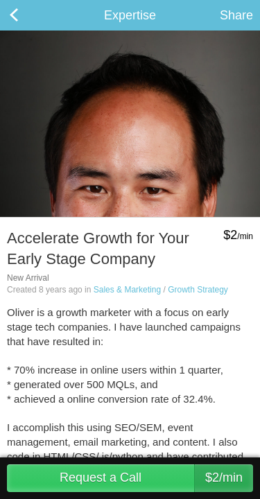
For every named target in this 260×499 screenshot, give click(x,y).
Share (236, 15)
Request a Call (156, 478)
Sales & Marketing (127, 290)
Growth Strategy (198, 290)
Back (27, 15)
